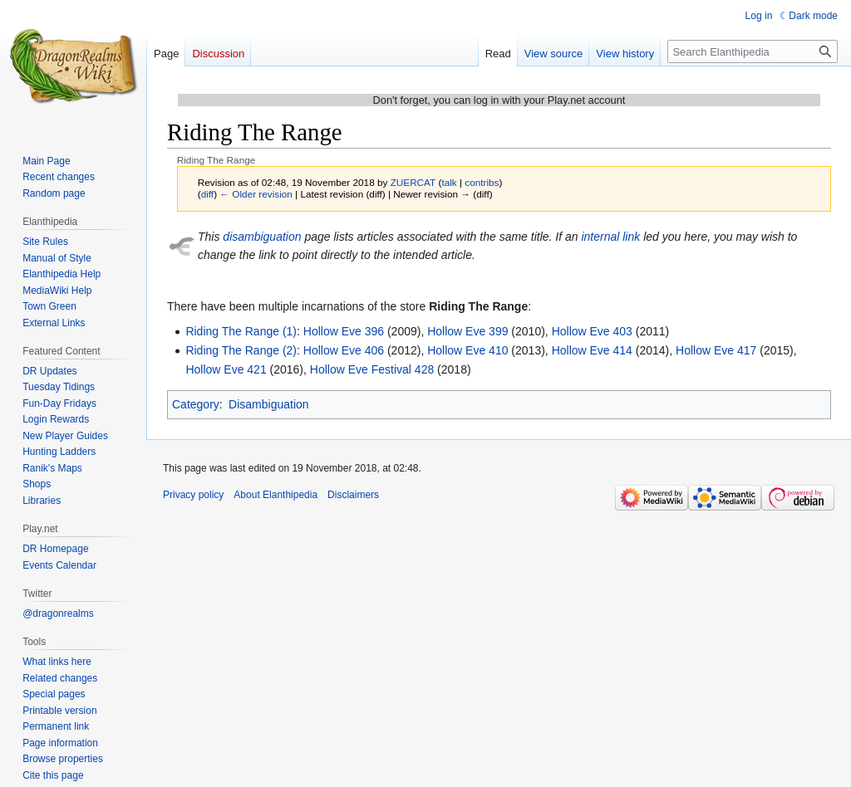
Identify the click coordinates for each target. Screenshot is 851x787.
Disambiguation (269, 404)
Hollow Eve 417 (716, 350)
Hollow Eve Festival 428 (372, 369)
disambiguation (262, 236)
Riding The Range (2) (241, 350)
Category (195, 404)
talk (448, 182)
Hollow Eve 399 (467, 331)
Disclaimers (353, 495)
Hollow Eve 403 (592, 331)
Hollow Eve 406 (343, 350)
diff (207, 193)
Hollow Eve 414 (592, 350)
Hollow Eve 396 (343, 331)
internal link (610, 236)
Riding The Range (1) (241, 331)
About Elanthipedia (275, 495)
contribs (482, 182)
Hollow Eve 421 (225, 369)
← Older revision (256, 193)
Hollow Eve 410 (467, 350)
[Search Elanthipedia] (752, 51)
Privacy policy (193, 495)
